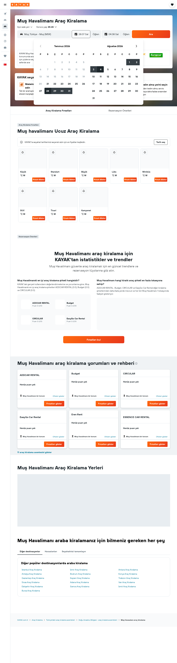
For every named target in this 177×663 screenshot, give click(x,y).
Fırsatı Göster (38, 179)
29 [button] (54, 90)
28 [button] (47, 90)
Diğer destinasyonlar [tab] (30, 551)
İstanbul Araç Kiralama (32, 569)
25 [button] (76, 83)
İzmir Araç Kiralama (78, 569)
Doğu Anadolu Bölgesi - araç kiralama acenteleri (98, 620)
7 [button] (47, 69)
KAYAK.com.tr (22, 620)
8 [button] (55, 69)
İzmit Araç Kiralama (127, 586)
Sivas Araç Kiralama (30, 582)
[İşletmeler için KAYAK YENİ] (5, 47)
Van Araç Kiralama (126, 582)
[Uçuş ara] (5, 14)
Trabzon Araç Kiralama (128, 578)
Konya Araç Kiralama (127, 574)
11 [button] (76, 69)
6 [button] (40, 69)
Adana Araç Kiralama (79, 582)
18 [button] (76, 76)
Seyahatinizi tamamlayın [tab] (74, 551)
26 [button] (83, 83)
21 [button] (48, 83)
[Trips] (5, 56)
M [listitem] (22, 175)
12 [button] (84, 69)
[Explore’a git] (5, 35)
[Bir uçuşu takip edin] (5, 41)
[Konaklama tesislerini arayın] (5, 20)
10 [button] (69, 69)
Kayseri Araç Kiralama (80, 578)
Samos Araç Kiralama (79, 586)
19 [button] (84, 76)
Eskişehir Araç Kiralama (32, 586)
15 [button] (55, 76)
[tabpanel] (93, 577)
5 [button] (83, 62)
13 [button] (40, 76)
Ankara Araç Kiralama (128, 569)
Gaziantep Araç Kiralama (33, 578)
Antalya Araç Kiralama (31, 574)
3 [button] (69, 62)
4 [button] (76, 62)
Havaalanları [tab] (51, 551)
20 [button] (40, 83)
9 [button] (62, 69)
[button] (5, 4)
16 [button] (62, 76)
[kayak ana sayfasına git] (20, 4)
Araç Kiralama (37, 620)
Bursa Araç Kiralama (31, 590)
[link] (93, 339)
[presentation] (136, 363)
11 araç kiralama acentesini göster (34, 452)
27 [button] (40, 90)
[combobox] (25, 26)
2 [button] (62, 62)
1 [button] (54, 62)
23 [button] (62, 83)
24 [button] (69, 83)
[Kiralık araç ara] (5, 26)
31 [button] (69, 90)
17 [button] (69, 76)
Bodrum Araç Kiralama (80, 574)
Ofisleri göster (58, 396)
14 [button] (48, 76)
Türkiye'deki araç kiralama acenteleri (60, 620)
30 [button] (61, 90)
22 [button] (54, 83)
